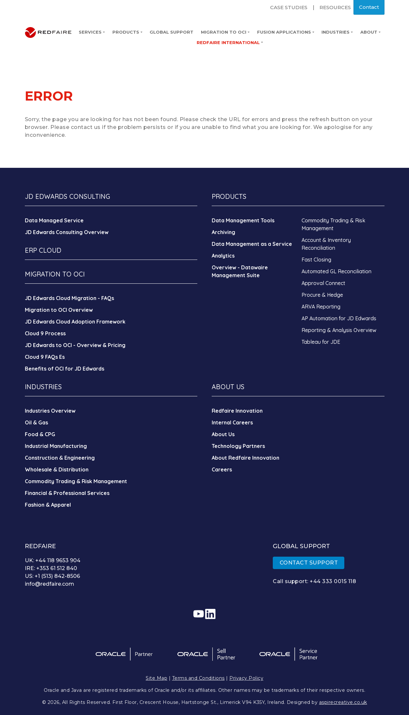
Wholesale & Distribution (57, 469)
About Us (223, 434)
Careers (222, 469)
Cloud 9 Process (45, 333)
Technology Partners (238, 446)
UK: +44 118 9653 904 (52, 560)
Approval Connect (323, 283)
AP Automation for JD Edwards (339, 318)
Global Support (171, 32)
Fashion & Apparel (48, 504)
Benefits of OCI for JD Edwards (64, 368)
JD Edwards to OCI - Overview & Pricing (75, 345)
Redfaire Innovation (237, 410)
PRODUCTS (229, 196)
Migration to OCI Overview (59, 310)
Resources (335, 7)
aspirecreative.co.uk (343, 702)
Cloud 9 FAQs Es (45, 357)
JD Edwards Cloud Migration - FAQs (69, 298)
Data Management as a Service (252, 244)
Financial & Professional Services (67, 493)
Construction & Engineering (60, 457)
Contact (369, 7)
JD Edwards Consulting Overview (66, 232)
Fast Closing (316, 259)
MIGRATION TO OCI (55, 274)
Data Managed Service (54, 220)
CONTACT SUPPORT (309, 563)
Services (92, 32)
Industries (337, 32)
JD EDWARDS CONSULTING (67, 196)
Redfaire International (230, 42)
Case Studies (288, 7)
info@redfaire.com (49, 584)
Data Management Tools (243, 220)
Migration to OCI (225, 32)
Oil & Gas (36, 422)
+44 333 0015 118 (333, 581)
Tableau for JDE (321, 342)
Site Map (156, 678)
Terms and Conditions (198, 678)
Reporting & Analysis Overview (339, 330)
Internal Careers (232, 422)
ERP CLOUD (43, 250)
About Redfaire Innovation (245, 457)
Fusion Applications (285, 32)
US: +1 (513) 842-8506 (52, 576)
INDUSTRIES (43, 387)
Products (127, 32)
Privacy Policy (246, 678)
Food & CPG (40, 434)
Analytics (223, 255)
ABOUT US (228, 387)
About (370, 32)
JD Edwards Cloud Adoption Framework (75, 321)
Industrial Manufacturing (56, 446)
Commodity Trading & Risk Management (76, 481)
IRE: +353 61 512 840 (51, 568)
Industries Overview (50, 410)
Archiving (223, 232)
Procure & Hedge (322, 295)
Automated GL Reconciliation (336, 271)
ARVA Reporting (321, 306)
